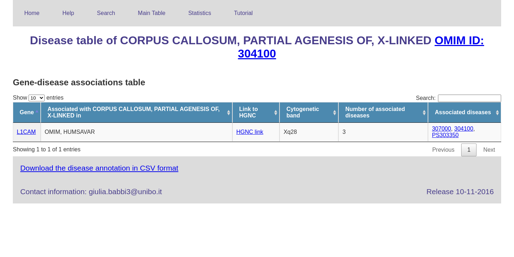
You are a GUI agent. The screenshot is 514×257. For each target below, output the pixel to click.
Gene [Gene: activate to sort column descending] (27, 112)
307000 (441, 129)
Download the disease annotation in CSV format (99, 168)
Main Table (151, 13)
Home (32, 13)
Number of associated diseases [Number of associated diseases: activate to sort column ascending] (375, 112)
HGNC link (249, 132)
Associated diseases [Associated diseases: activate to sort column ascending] (463, 112)
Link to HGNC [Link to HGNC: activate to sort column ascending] (248, 112)
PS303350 (445, 135)
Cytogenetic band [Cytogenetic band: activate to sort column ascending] (302, 112)
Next (489, 150)
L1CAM (26, 132)
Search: (458, 98)
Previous (443, 150)
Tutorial (243, 13)
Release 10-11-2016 (460, 191)
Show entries (38, 98)
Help (68, 13)
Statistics (199, 13)
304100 (463, 129)
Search (106, 13)
